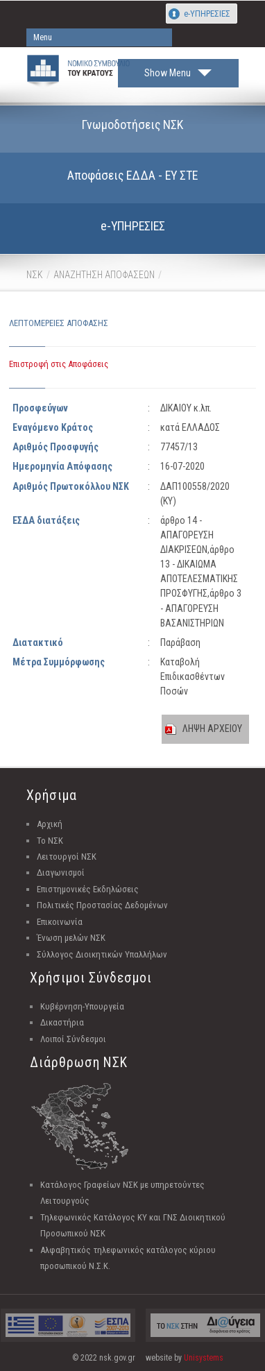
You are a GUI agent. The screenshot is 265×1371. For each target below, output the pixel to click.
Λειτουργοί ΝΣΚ (66, 856)
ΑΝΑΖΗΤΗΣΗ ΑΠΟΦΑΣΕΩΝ (104, 274)
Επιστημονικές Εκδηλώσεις (88, 889)
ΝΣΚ (34, 274)
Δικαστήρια (62, 1022)
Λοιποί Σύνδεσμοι (73, 1039)
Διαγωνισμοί (61, 872)
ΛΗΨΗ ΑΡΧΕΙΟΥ (212, 728)
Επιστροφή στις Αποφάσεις (58, 364)
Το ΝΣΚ (50, 840)
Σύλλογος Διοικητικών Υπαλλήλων (102, 954)
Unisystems (203, 1358)
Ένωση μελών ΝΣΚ (71, 938)
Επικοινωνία (60, 922)
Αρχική (49, 824)
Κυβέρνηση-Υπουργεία (82, 1006)
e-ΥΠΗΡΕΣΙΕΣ (207, 13)
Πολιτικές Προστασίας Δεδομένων (102, 905)
